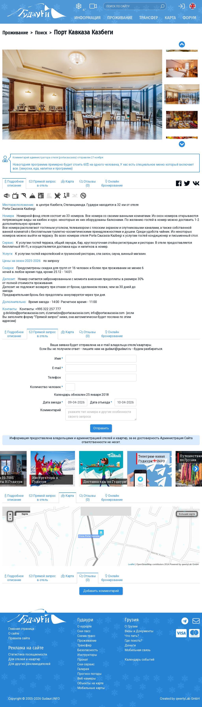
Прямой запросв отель (42, 183)
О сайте (13, 633)
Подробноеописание (14, 183)
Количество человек (46, 387)
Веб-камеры (86, 678)
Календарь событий (139, 659)
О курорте (84, 626)
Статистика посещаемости (27, 654)
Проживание (15, 33)
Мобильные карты (91, 688)
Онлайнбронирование (112, 183)
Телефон (55, 377)
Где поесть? (133, 640)
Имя (58, 358)
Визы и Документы (139, 631)
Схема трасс (86, 636)
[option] (82, 94)
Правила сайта (19, 638)
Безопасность (87, 650)
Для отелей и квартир (24, 659)
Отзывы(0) (87, 183)
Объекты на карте (90, 683)
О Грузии (131, 626)
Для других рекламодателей (29, 664)
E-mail (57, 368)
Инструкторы (87, 655)
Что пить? (132, 636)
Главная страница (21, 629)
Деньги (130, 645)
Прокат (82, 659)
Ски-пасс (84, 631)
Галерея (83, 669)
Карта (170, 17)
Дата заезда (53, 402)
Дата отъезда (101, 402)
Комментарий (51, 410)
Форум (189, 17)
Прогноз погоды (89, 674)
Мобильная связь (138, 650)
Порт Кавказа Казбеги (83, 32)
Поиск (41, 33)
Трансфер (84, 645)
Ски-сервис (85, 664)
